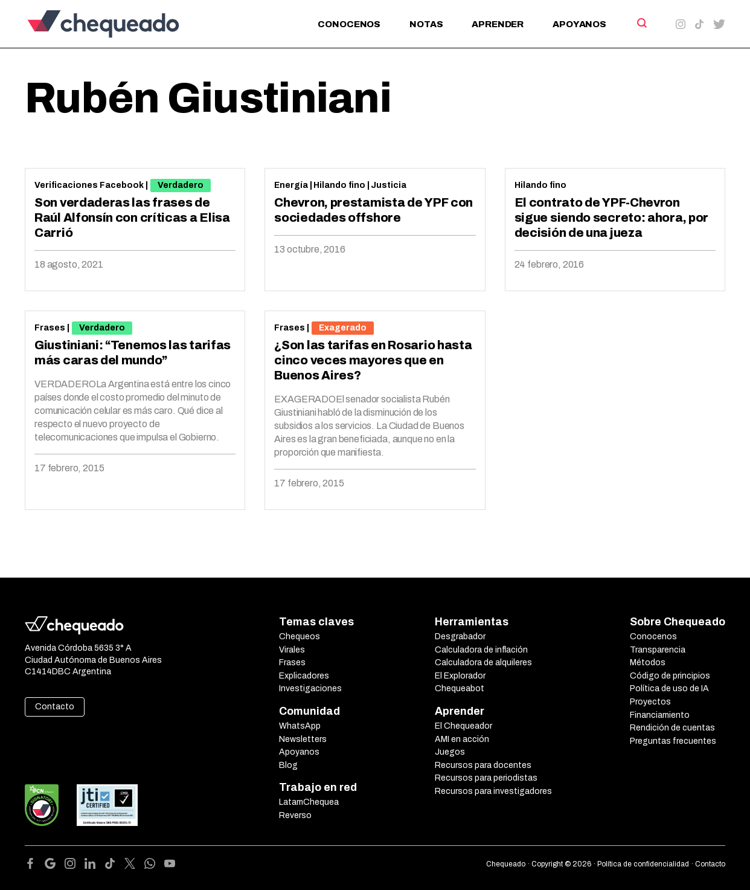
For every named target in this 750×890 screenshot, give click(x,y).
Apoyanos (579, 24)
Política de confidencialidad (643, 864)
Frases (49, 327)
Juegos (450, 751)
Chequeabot (459, 688)
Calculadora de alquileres (483, 662)
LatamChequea (309, 802)
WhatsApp (300, 725)
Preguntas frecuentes (673, 741)
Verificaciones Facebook (89, 185)
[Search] (641, 23)
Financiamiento (660, 715)
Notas (426, 24)
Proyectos (650, 701)
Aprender (498, 24)
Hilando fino (339, 185)
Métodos (647, 662)
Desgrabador (460, 636)
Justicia (388, 185)
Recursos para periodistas (486, 777)
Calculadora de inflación (481, 649)
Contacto (54, 706)
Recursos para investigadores (493, 791)
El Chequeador (463, 725)
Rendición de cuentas (672, 727)
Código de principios (670, 675)
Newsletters (303, 739)
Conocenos (349, 24)
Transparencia (657, 649)
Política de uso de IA (669, 688)
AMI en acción (462, 739)
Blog (288, 765)
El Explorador (460, 675)
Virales (292, 649)
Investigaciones (310, 688)
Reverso (295, 815)
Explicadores (304, 675)
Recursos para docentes (483, 765)
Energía (291, 185)
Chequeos (299, 636)
